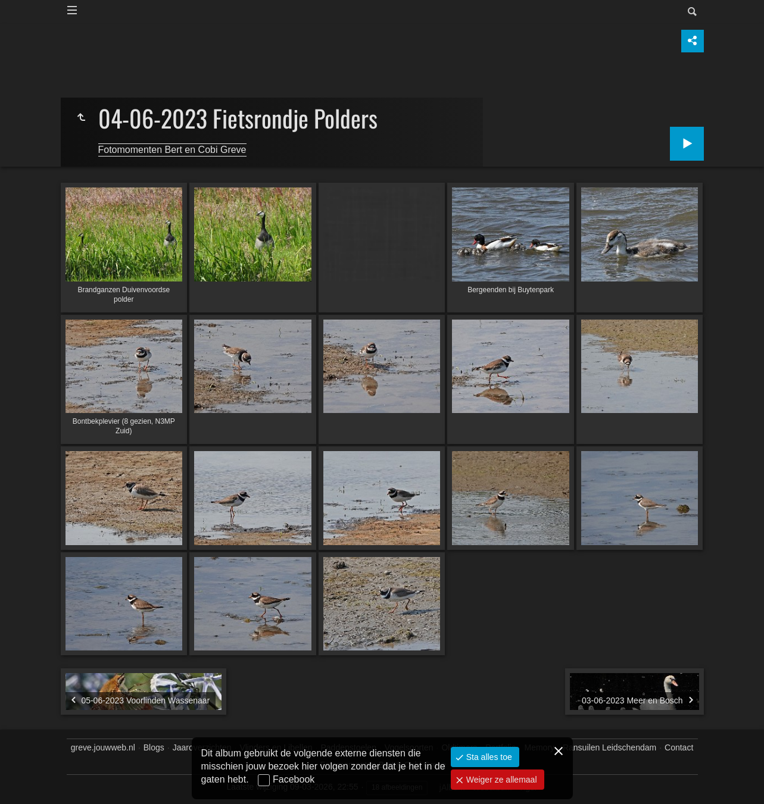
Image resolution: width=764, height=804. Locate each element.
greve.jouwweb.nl (103, 747)
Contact (679, 747)
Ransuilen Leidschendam (609, 747)
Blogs (154, 747)
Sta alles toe (488, 757)
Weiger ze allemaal (500, 779)
